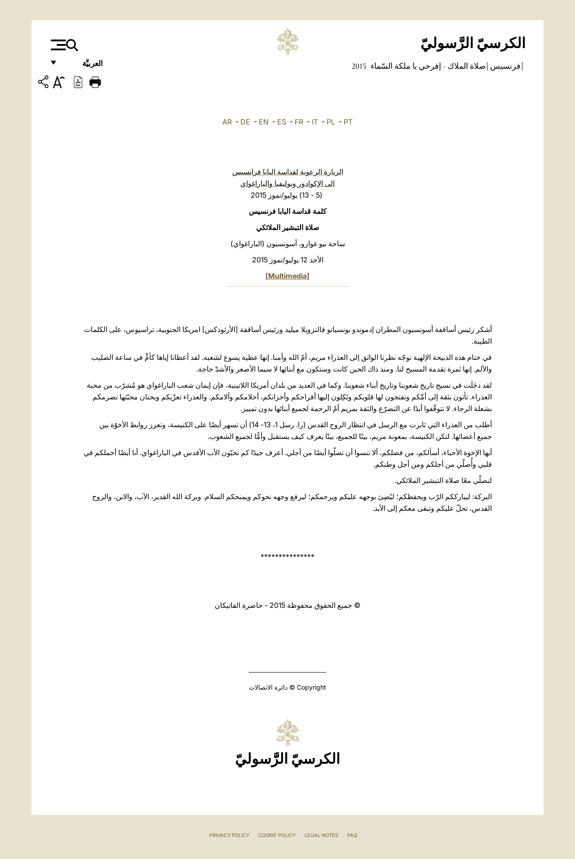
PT (348, 121)
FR (299, 121)
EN (264, 121)
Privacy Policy (229, 835)
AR (227, 121)
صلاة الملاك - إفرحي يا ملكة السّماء (427, 66)
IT (315, 121)
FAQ (352, 835)
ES (281, 121)
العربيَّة (83, 66)
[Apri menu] (57, 45)
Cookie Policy (277, 835)
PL (331, 121)
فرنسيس (504, 66)
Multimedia (287, 275)
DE (245, 121)
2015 (359, 66)
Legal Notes (321, 835)
